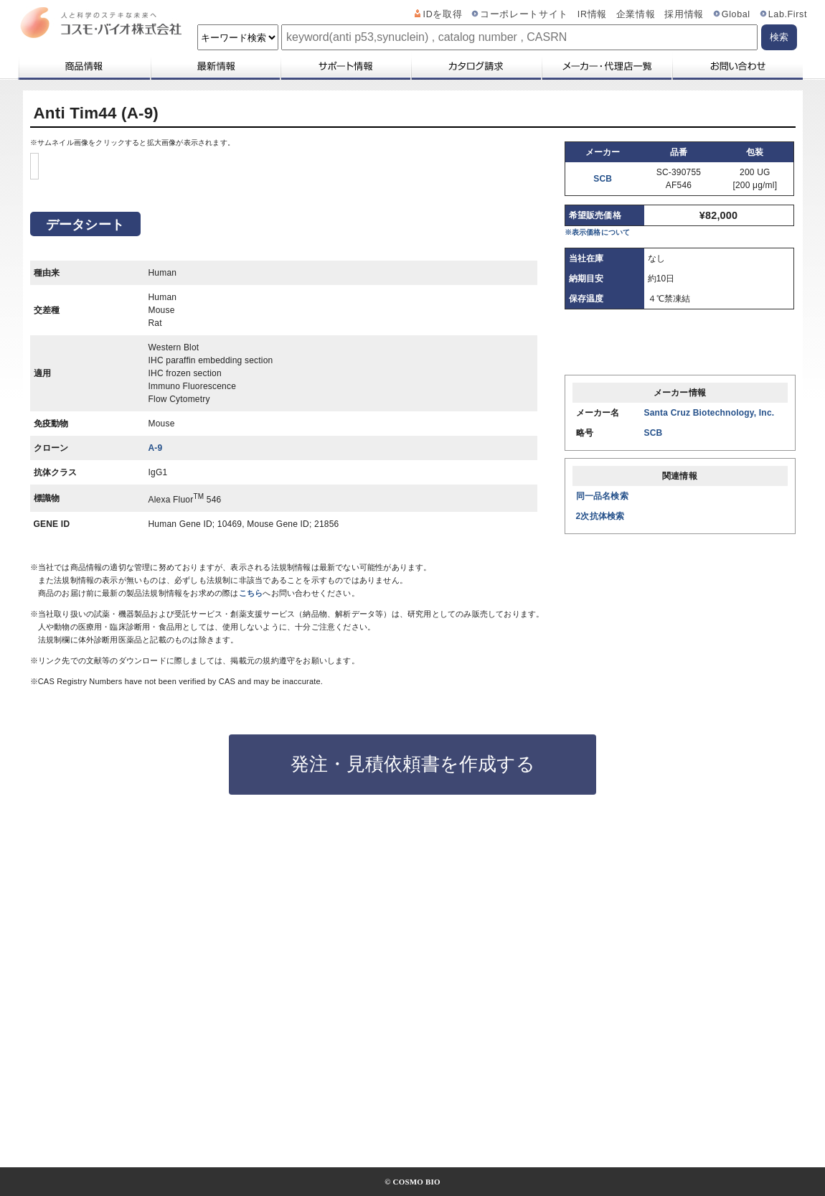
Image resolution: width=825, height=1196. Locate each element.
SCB (602, 179)
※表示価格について (598, 232)
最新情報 (214, 66)
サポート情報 (345, 66)
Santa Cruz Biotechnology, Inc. (709, 413)
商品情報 (83, 66)
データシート (85, 518)
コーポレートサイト (524, 14)
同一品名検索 (602, 496)
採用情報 (684, 14)
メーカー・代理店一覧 (606, 66)
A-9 (155, 742)
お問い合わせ (737, 66)
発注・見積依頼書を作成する (413, 1057)
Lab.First (787, 14)
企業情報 (636, 14)
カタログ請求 (475, 66)
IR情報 (592, 14)
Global (736, 14)
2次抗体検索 (600, 516)
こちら (251, 886)
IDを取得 (443, 14)
